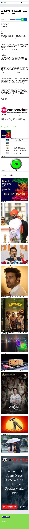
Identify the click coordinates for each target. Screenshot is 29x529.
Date (2, 20)
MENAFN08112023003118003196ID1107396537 (10, 104)
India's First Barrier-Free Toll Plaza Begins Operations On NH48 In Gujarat (13, 354)
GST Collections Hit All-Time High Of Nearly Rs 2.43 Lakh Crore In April (13, 371)
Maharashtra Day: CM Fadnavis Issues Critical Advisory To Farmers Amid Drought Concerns (13, 266)
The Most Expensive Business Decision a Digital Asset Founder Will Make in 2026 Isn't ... (11, 175)
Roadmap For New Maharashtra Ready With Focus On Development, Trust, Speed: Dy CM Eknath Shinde (13, 246)
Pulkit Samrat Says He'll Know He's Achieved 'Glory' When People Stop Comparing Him (13, 298)
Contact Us (3, 528)
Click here (7, 521)
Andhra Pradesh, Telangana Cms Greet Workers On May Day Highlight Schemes (14, 435)
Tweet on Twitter (18, 20)
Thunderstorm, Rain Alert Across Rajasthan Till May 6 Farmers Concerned (14, 455)
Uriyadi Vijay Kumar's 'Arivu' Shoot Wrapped (10, 415)
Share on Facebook (13, 20)
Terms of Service (4, 526)
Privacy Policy (4, 527)
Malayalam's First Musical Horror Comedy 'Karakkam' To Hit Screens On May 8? (14, 334)
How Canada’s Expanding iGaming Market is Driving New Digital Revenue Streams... (11, 178)
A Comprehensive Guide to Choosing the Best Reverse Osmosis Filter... (10, 174)
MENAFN (3, 24)
